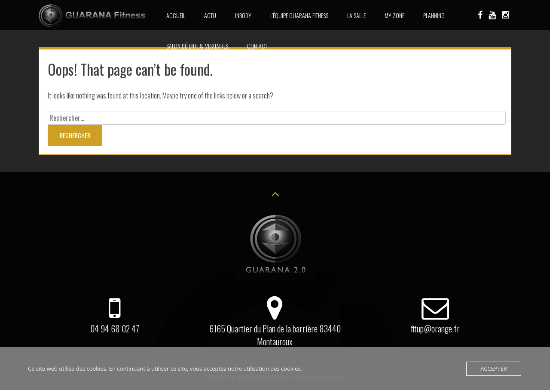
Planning (434, 15)
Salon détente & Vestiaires (197, 45)
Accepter (493, 368)
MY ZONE (394, 15)
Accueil (175, 15)
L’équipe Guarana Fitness (299, 15)
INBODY (243, 15)
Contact (257, 45)
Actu (210, 15)
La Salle (356, 15)
